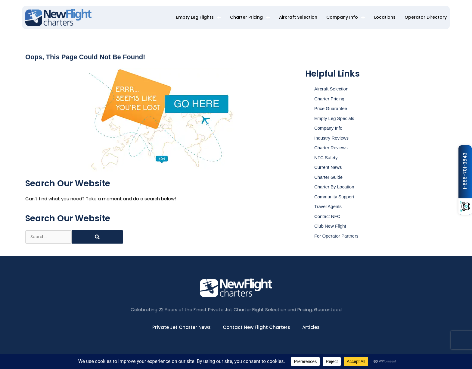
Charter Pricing (250, 17)
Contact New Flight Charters (256, 327)
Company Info (345, 17)
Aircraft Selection (298, 17)
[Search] (97, 237)
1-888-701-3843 (465, 171)
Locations (385, 17)
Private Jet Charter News (181, 327)
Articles (311, 327)
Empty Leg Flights (198, 17)
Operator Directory (426, 17)
